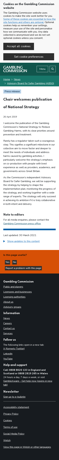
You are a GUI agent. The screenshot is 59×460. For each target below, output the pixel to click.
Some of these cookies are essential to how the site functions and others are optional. (29, 20)
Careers (7, 323)
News (17, 79)
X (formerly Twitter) (14, 348)
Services (8, 333)
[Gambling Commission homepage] (15, 71)
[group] (29, 242)
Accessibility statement (16, 407)
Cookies (7, 420)
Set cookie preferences (28, 57)
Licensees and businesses (17, 292)
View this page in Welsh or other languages (27, 447)
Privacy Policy (10, 414)
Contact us (9, 328)
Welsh (7, 440)
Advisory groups (12, 307)
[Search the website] (53, 69)
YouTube (8, 359)
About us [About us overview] (8, 302)
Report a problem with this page (23, 268)
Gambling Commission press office (22, 223)
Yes (8, 262)
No (15, 262)
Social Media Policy (13, 434)
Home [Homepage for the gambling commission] (6, 79)
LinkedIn (7, 353)
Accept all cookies (19, 46)
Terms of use (10, 427)
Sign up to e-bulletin (14, 397)
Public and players (13, 287)
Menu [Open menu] (42, 69)
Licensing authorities (14, 297)
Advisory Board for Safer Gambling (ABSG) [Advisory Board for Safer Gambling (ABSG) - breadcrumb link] (30, 83)
